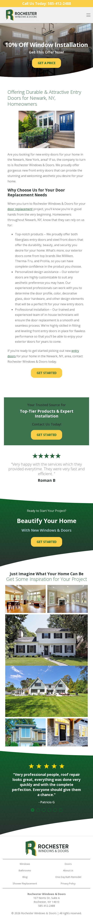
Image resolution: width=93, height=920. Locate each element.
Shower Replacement (25, 883)
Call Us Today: (46, 3)
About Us (68, 870)
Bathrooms (25, 870)
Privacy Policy (68, 883)
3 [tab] (43, 809)
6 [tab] (60, 809)
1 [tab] (32, 809)
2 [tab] (38, 809)
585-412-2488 (46, 906)
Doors (68, 864)
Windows (25, 864)
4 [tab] (49, 809)
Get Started (47, 373)
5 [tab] (55, 809)
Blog (24, 877)
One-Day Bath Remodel (68, 877)
